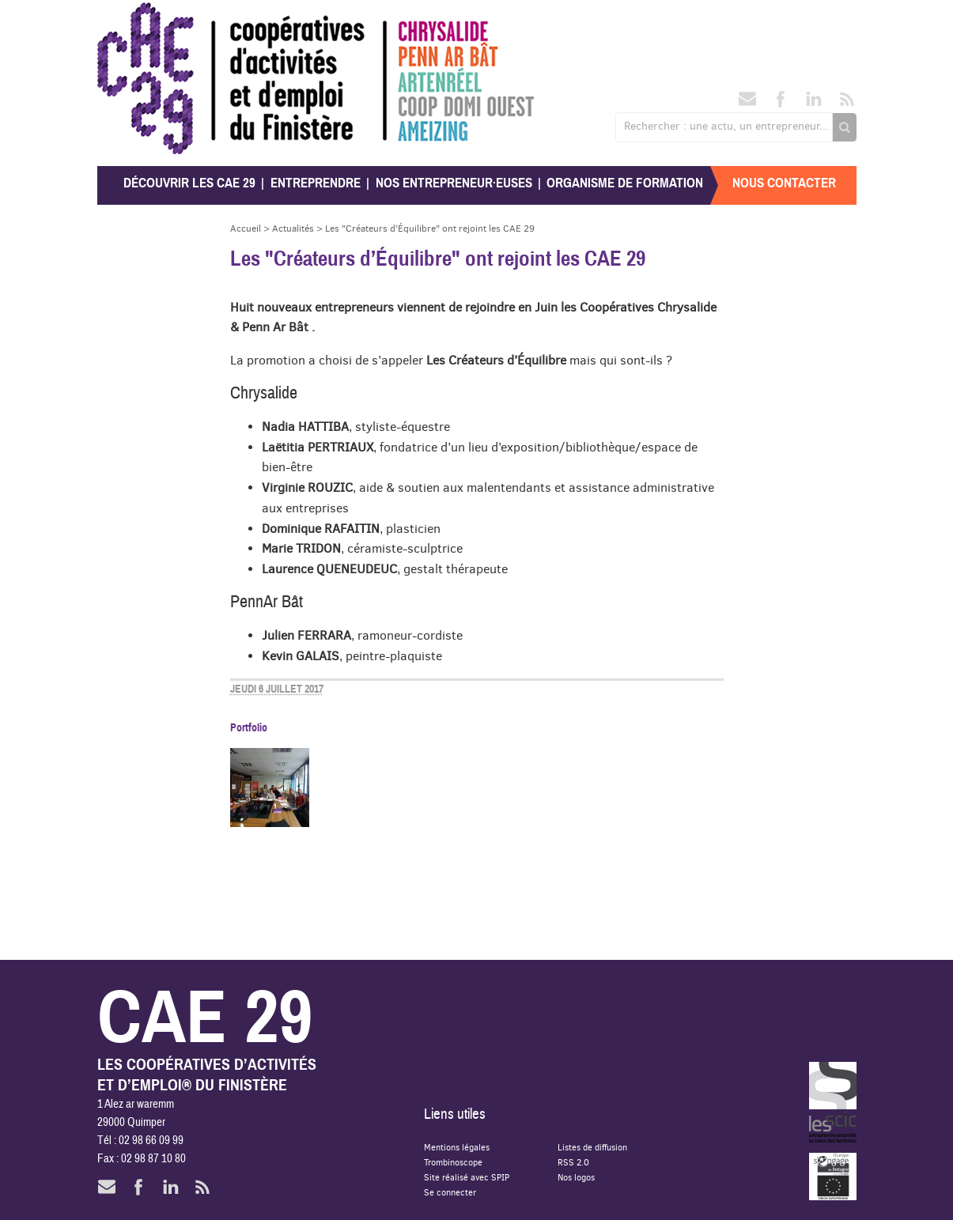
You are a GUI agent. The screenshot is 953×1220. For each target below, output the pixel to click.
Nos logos (576, 1177)
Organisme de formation (624, 183)
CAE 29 (131, 17)
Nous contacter (784, 183)
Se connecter (450, 1192)
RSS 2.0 (573, 1162)
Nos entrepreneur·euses (454, 183)
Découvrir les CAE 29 (189, 183)
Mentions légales (457, 1147)
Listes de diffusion (592, 1147)
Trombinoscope (453, 1162)
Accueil (245, 228)
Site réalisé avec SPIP (466, 1177)
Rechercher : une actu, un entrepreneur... (726, 125)
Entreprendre (315, 183)
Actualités (293, 228)
